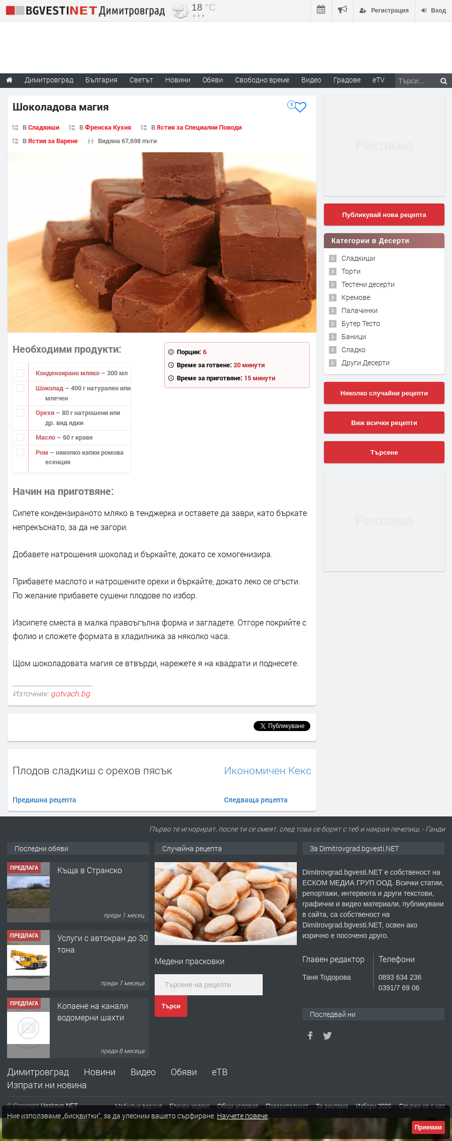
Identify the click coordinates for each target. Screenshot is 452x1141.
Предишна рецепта (44, 799)
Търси (171, 1006)
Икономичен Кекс (267, 770)
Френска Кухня (108, 127)
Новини (177, 79)
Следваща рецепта (256, 799)
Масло (46, 437)
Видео (143, 1072)
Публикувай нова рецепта (384, 215)
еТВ (220, 1072)
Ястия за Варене (53, 140)
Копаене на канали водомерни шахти (92, 1011)
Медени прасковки (189, 961)
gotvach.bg (70, 693)
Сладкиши (43, 127)
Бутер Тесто (361, 323)
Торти (351, 271)
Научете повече (242, 1115)
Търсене (384, 452)
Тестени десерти (368, 284)
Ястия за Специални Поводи (199, 127)
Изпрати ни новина (47, 1085)
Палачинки (360, 310)
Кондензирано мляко (68, 372)
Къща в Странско (89, 870)
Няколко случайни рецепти (384, 393)
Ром (43, 452)
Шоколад (50, 387)
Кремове (356, 297)
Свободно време (262, 79)
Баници (354, 336)
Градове (347, 79)
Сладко (354, 349)
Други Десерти (366, 362)
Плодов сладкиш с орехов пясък (92, 770)
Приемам (428, 1127)
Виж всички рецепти (384, 423)
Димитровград (38, 1072)
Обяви (184, 1072)
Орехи (46, 412)
